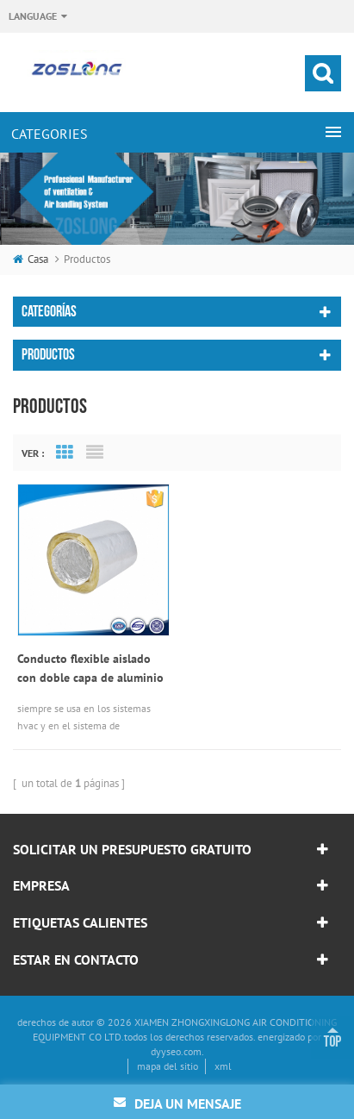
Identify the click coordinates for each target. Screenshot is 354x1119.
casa (30, 259)
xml (223, 1066)
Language (33, 15)
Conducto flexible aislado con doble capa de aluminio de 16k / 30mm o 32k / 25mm (90, 669)
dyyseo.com (176, 1051)
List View (95, 453)
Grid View (65, 453)
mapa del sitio (167, 1066)
